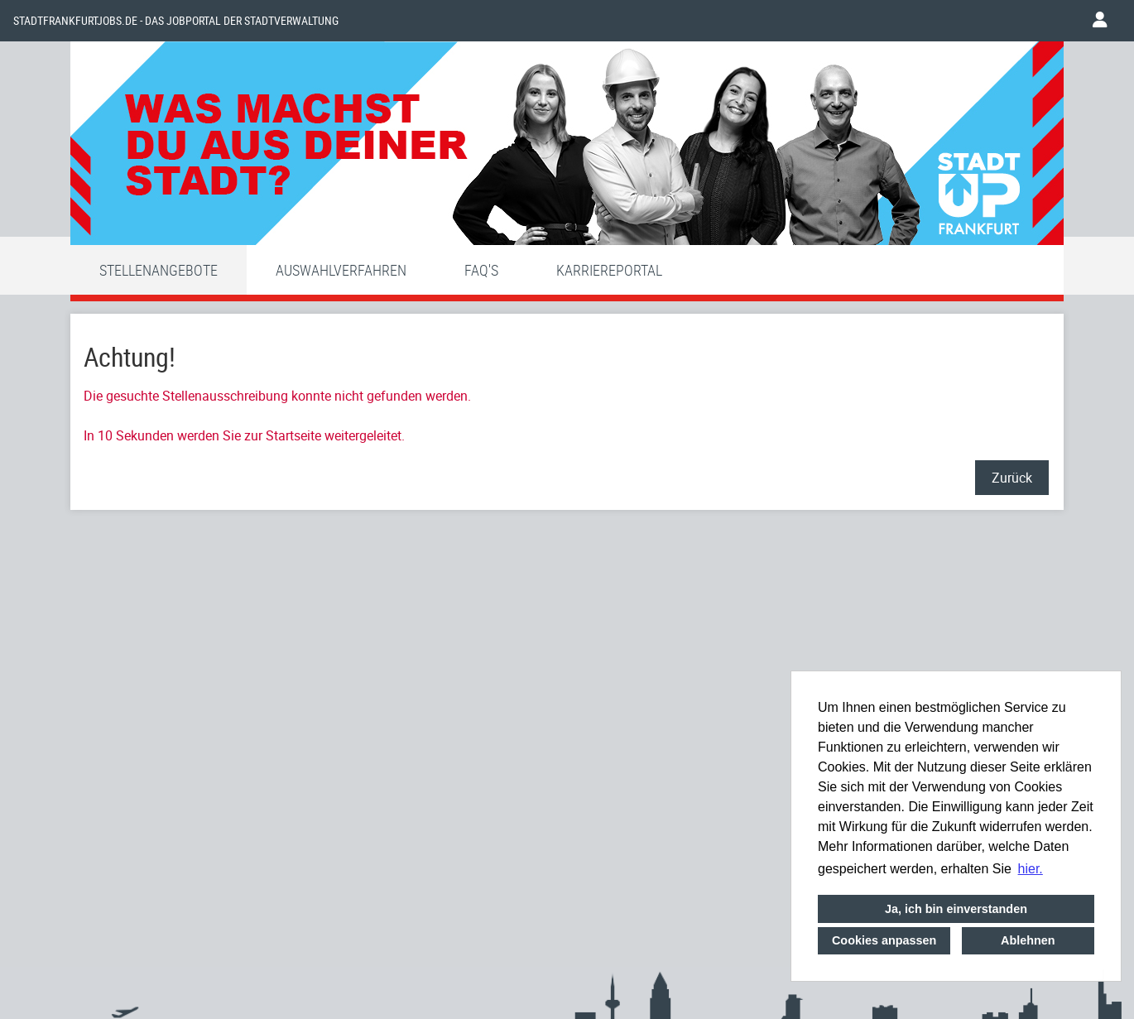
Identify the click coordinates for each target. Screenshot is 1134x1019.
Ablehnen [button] (1028, 940)
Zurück (1012, 478)
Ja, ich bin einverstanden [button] (956, 909)
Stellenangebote (158, 270)
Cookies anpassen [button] (884, 940)
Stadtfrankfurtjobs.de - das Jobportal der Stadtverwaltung (176, 20)
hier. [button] (1030, 869)
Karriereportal (609, 270)
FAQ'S (481, 270)
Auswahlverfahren (341, 270)
